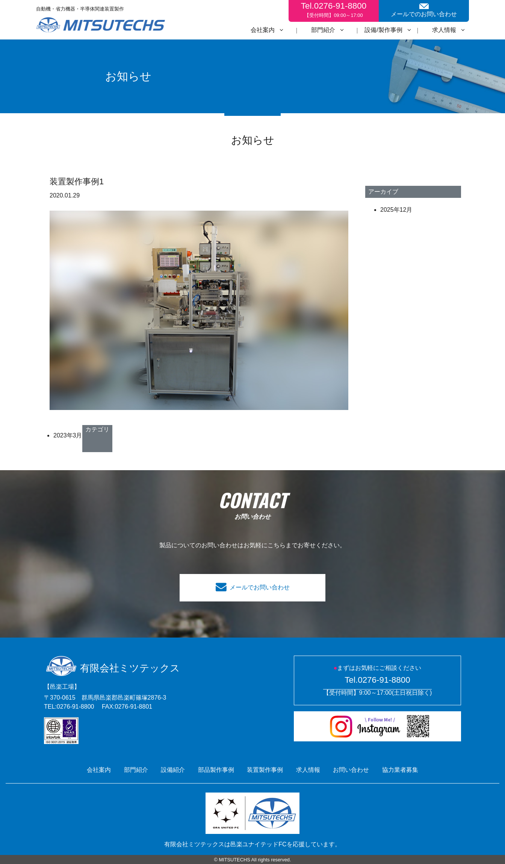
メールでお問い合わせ (260, 587)
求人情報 (444, 30)
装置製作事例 (265, 770)
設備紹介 (173, 770)
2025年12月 (396, 210)
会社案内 (263, 30)
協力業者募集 (400, 770)
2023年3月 (67, 435)
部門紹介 (323, 30)
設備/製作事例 (383, 30)
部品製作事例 (216, 770)
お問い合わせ (351, 770)
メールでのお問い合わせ (424, 10)
